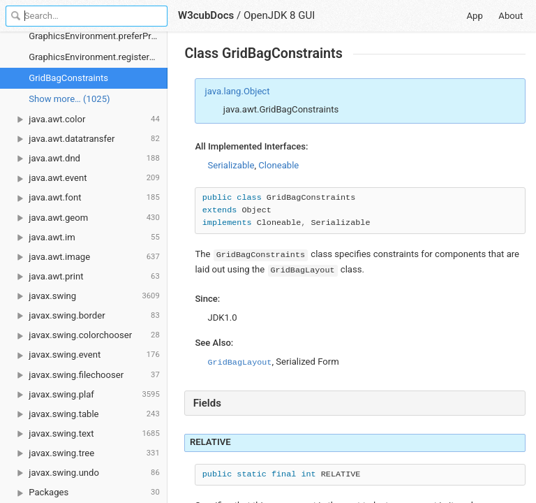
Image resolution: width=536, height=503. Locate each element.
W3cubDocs (206, 15)
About (510, 15)
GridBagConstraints (68, 78)
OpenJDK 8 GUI (279, 15)
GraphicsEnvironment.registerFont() (98, 57)
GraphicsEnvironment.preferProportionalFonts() (98, 36)
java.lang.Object (237, 91)
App (475, 15)
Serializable (230, 165)
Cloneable (278, 165)
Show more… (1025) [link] (69, 99)
